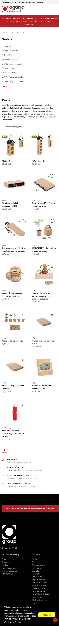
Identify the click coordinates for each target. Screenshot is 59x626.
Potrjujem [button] (47, 615)
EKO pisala (6, 46)
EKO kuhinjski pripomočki (12, 64)
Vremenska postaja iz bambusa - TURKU (41, 387)
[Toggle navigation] (55, 2)
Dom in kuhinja (38, 576)
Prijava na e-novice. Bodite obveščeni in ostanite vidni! (30, 508)
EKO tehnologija (8, 68)
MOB (4, 200)
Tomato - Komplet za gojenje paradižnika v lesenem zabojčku (41, 296)
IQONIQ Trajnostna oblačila (13, 81)
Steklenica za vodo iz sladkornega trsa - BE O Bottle (13, 433)
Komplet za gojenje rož (12, 340)
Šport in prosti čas (39, 582)
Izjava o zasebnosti (10, 571)
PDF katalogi (7, 574)
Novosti (35, 603)
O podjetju (6, 562)
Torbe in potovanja (39, 585)
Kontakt (5, 565)
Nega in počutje (38, 579)
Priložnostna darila (39, 600)
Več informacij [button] (19, 622)
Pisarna (35, 562)
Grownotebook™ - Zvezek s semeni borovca (44, 204)
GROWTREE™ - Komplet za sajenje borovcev (44, 249)
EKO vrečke (7, 55)
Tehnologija (36, 568)
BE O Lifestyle (7, 428)
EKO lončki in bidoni (10, 59)
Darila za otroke (38, 591)
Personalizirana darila (40, 594)
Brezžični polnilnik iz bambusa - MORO (11, 204)
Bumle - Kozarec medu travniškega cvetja (12, 294)
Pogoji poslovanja (9, 568)
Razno (4, 86)
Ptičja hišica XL (38, 161)
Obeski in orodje (38, 588)
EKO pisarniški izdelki (10, 50)
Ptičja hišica (7, 161)
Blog (4, 559)
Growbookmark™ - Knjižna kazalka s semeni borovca (13, 249)
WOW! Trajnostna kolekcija (13, 77)
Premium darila (38, 597)
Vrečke (34, 559)
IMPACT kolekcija (9, 72)
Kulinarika (35, 571)
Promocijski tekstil (39, 565)
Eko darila (7, 39)
